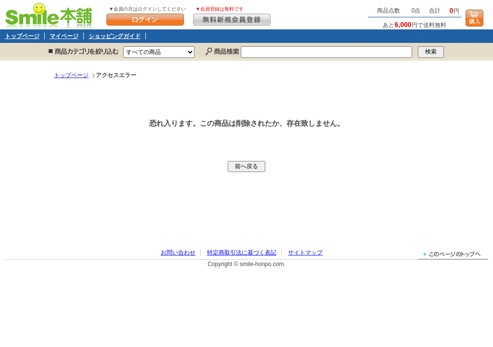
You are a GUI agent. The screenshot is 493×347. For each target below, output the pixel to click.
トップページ (22, 36)
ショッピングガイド (115, 36)
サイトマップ (305, 252)
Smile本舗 (51, 14)
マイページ (64, 36)
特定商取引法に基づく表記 (241, 252)
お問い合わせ (178, 252)
